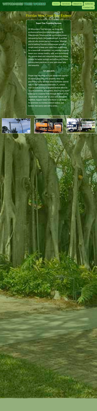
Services (66, 4)
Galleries (89, 4)
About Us (77, 4)
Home (56, 4)
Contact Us (88, 7)
